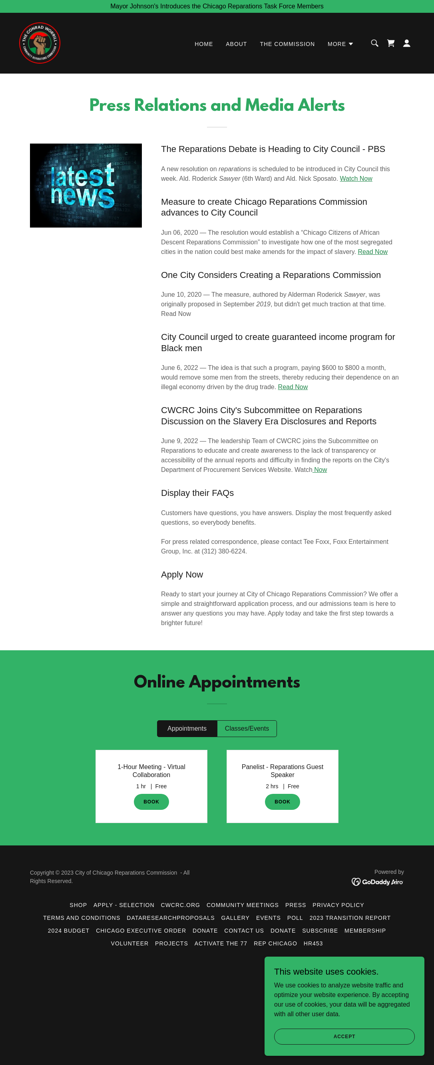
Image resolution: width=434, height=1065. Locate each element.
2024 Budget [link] (69, 930)
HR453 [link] (313, 943)
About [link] (236, 44)
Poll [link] (295, 918)
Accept (344, 1036)
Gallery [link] (235, 918)
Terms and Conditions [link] (81, 918)
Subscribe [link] (320, 930)
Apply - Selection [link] (124, 905)
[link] (40, 42)
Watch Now (356, 178)
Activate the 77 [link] (221, 943)
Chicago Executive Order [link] (141, 930)
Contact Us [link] (244, 930)
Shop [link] (78, 905)
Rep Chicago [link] (275, 943)
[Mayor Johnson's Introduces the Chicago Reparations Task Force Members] (217, 6)
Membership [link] (365, 930)
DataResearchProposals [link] (171, 918)
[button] (341, 44)
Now (320, 469)
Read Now (373, 251)
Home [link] (204, 44)
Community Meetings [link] (243, 905)
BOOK (151, 802)
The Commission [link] (287, 44)
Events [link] (268, 918)
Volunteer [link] (130, 943)
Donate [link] (205, 930)
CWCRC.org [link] (180, 905)
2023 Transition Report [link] (350, 918)
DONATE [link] (283, 930)
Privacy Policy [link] (338, 905)
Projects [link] (171, 943)
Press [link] (295, 905)
